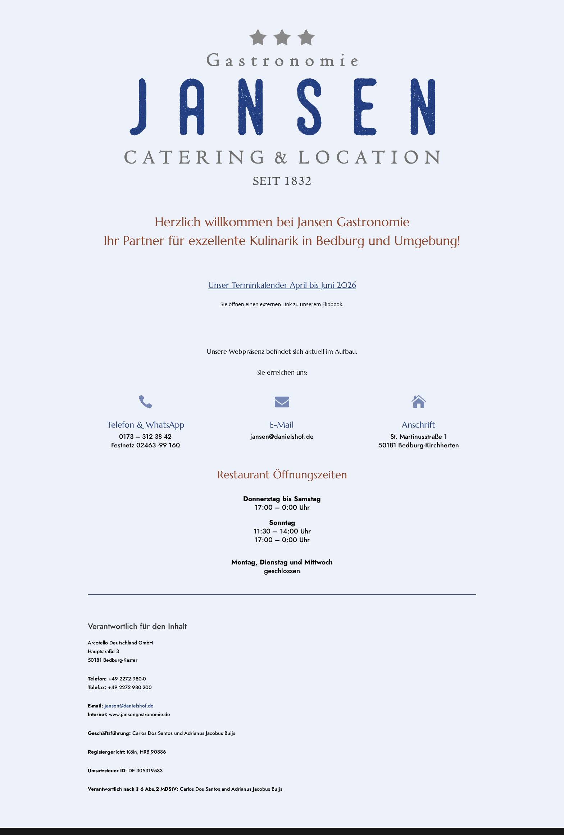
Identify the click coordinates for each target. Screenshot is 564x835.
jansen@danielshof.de (129, 705)
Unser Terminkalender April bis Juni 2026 (282, 285)
